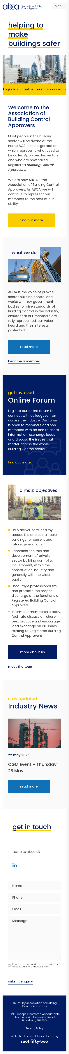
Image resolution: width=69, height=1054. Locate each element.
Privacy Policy (34, 1028)
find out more (31, 220)
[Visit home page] (22, 6)
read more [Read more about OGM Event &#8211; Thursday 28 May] (29, 786)
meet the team (20, 667)
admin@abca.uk (26, 851)
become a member (24, 361)
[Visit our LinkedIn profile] (15, 865)
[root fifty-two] (34, 1042)
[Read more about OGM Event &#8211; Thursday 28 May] (34, 733)
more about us (32, 652)
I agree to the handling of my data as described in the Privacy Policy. (35, 965)
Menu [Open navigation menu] (59, 6)
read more (29, 346)
